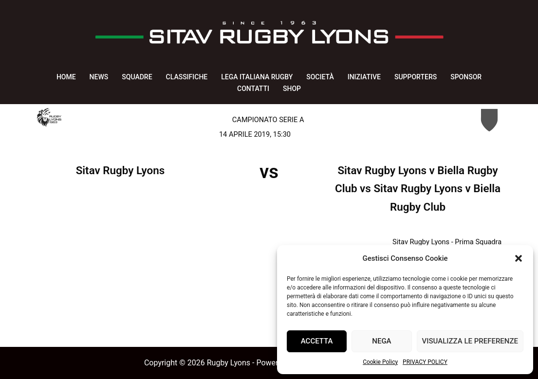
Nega (381, 341)
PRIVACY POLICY (425, 362)
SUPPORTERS (415, 77)
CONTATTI (253, 88)
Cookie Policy (380, 362)
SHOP (292, 88)
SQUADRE (137, 77)
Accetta (317, 341)
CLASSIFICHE (187, 77)
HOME (66, 77)
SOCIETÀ (320, 77)
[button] (518, 258)
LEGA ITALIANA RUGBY (257, 77)
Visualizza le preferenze (470, 341)
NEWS (99, 77)
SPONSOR (466, 77)
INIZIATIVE (364, 77)
